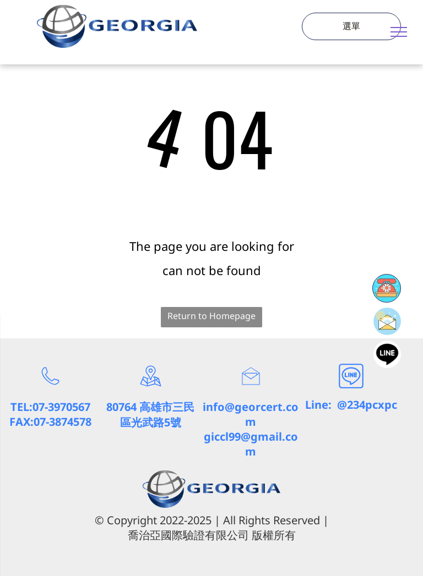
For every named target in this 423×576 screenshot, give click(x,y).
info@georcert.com (251, 414)
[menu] (398, 32)
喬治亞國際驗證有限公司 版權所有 (212, 535)
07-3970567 (61, 406)
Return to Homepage (211, 316)
